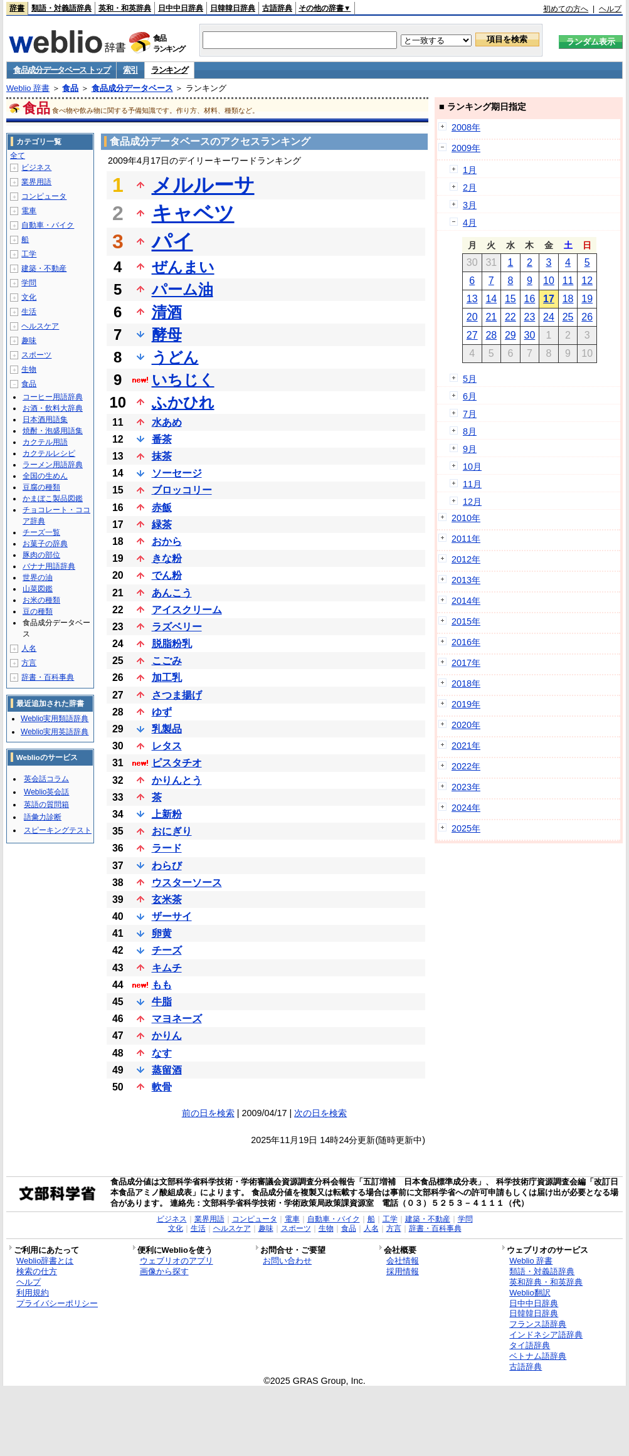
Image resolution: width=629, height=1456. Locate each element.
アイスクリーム (187, 609)
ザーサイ (172, 916)
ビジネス (36, 167)
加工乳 (167, 677)
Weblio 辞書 (28, 88)
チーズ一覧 (41, 532)
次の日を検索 (320, 1113)
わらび (167, 865)
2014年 (466, 601)
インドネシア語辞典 (546, 1334)
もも (162, 984)
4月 (470, 223)
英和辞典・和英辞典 (546, 1282)
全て (17, 155)
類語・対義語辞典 (61, 8)
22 (510, 317)
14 (491, 298)
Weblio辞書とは (44, 1260)
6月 (470, 396)
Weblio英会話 (46, 792)
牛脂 (162, 1001)
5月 (470, 379)
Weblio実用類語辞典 (54, 718)
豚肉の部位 (41, 555)
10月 (472, 467)
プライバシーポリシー (57, 1303)
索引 (130, 70)
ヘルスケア (40, 326)
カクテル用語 (45, 442)
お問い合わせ (287, 1260)
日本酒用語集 (45, 419)
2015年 (466, 621)
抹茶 (162, 456)
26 (587, 317)
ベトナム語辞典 (537, 1356)
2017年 (466, 663)
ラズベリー (177, 626)
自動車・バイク (47, 225)
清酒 (167, 311)
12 (587, 280)
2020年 (466, 725)
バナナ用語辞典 (49, 566)
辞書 (16, 8)
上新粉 (167, 814)
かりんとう (177, 780)
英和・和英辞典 (124, 8)
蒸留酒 (167, 1070)
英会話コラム (46, 778)
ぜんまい (183, 266)
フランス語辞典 (537, 1324)
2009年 (466, 148)
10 (548, 280)
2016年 (466, 642)
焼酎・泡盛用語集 (53, 430)
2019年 (466, 704)
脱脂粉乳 (172, 643)
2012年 (466, 559)
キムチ (167, 968)
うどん (175, 357)
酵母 (167, 334)
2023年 (466, 787)
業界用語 (36, 181)
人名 (28, 648)
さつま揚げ (177, 695)
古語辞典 (277, 8)
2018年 (466, 683)
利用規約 (32, 1292)
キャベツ (193, 213)
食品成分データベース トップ (61, 70)
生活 (28, 311)
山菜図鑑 (38, 588)
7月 (470, 414)
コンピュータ (43, 196)
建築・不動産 (43, 268)
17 (548, 298)
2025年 (466, 828)
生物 (28, 369)
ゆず (162, 712)
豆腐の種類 (41, 487)
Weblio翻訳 (529, 1292)
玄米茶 (167, 899)
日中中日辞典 (180, 8)
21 (491, 317)
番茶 (162, 439)
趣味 (28, 340)
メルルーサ (203, 185)
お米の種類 (41, 600)
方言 (28, 662)
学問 (28, 282)
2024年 (466, 808)
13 (472, 298)
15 (510, 298)
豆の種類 (38, 611)
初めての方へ (565, 8)
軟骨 (162, 1087)
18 (568, 298)
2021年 (466, 746)
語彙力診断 (42, 817)
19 (587, 298)
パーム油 (182, 289)
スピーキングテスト (58, 830)
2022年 (466, 766)
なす (162, 1053)
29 (510, 335)
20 (472, 317)
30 (530, 335)
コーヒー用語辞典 (53, 397)
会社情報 (402, 1260)
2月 (470, 187)
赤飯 (162, 507)
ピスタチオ (177, 762)
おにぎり (172, 831)
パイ (172, 241)
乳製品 (167, 729)
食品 (70, 88)
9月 (470, 449)
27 (472, 335)
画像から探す (164, 1271)
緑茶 (162, 524)
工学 (28, 254)
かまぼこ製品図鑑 (53, 498)
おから (167, 541)
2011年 (466, 539)
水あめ (167, 422)
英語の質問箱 (46, 804)
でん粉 (167, 575)
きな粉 (167, 558)
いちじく (183, 379)
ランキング (169, 70)
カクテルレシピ (49, 453)
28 (491, 335)
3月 (470, 205)
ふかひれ (183, 402)
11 (568, 280)
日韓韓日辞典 (232, 8)
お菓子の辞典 (45, 543)
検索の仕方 (36, 1271)
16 (530, 298)
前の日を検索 (208, 1113)
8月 (470, 431)
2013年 (466, 580)
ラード (167, 848)
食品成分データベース (132, 88)
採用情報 (402, 1271)
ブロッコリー (182, 490)
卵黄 (162, 933)
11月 (472, 484)
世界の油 (38, 577)
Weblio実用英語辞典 (54, 731)
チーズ (167, 950)
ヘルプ (610, 8)
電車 (28, 210)
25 (568, 317)
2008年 (466, 127)
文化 (28, 297)
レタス (167, 746)
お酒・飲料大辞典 (53, 408)
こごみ (167, 660)
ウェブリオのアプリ (176, 1260)
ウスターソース (187, 882)
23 (530, 317)
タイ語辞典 (529, 1345)
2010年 (466, 518)
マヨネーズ (177, 1018)
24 (548, 317)
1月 (470, 170)
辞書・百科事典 (47, 677)
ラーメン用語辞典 (53, 464)
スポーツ (36, 355)
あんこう (172, 593)
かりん (167, 1035)
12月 (472, 502)
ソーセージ (177, 473)
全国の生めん (45, 476)
